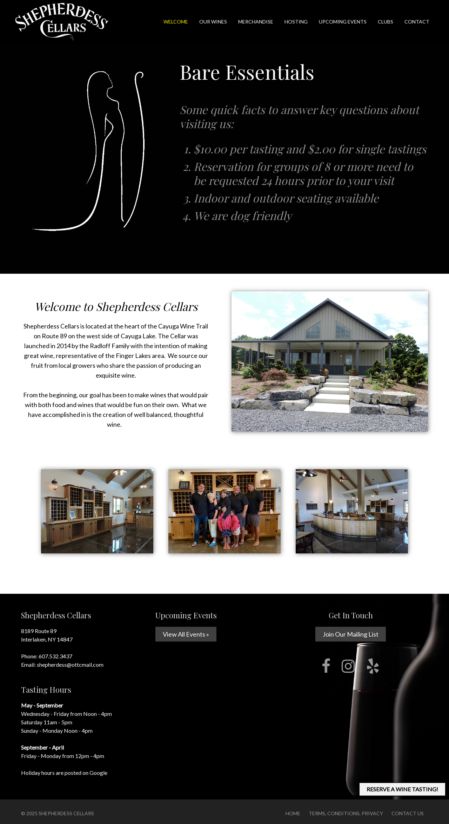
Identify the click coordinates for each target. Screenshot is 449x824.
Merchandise (255, 22)
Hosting (296, 22)
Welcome (175, 22)
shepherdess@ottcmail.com (70, 664)
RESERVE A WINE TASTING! (402, 789)
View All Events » (186, 634)
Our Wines (213, 22)
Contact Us (407, 813)
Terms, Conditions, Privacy (346, 813)
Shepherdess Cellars (66, 813)
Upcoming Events (343, 22)
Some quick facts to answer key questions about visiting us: (303, 164)
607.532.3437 (55, 656)
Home (293, 813)
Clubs (385, 22)
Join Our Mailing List (350, 634)
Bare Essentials (247, 71)
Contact (416, 22)
